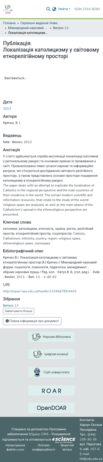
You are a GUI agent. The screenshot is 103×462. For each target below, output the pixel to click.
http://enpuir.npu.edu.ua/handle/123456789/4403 (39, 291)
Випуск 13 (60, 28)
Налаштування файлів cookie (15, 447)
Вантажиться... (15, 78)
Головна (9, 23)
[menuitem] (54, 9)
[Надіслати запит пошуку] (48, 9)
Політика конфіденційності (43, 447)
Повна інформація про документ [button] (32, 321)
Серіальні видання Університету (40, 23)
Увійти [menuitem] (63, 9)
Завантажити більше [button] (18, 311)
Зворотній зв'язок (67, 447)
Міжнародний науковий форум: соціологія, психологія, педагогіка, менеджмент (28, 28)
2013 (7, 108)
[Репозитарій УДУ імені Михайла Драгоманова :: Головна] (8, 9)
